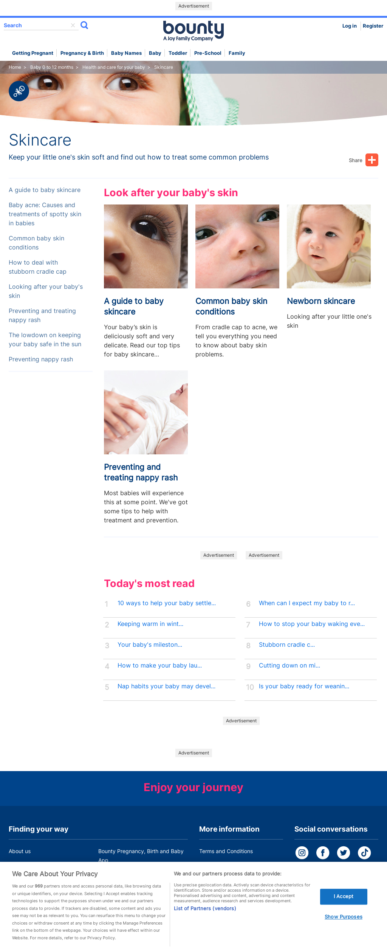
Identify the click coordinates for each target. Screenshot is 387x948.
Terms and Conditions (226, 851)
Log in (349, 26)
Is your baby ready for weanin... (304, 686)
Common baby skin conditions (36, 243)
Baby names (126, 53)
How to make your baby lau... (160, 665)
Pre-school (207, 53)
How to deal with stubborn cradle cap (38, 267)
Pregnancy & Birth (82, 53)
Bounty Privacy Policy (226, 865)
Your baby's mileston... (150, 644)
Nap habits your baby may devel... (166, 686)
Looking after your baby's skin (46, 291)
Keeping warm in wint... (150, 623)
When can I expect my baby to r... (307, 603)
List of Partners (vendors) (205, 915)
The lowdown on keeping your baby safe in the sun (45, 339)
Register (373, 26)
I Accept (343, 903)
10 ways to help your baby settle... (167, 603)
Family (237, 53)
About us (20, 851)
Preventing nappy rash (41, 359)
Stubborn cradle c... (287, 644)
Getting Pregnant (32, 53)
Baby (155, 53)
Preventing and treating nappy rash (42, 315)
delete (73, 25)
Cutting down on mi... (289, 665)
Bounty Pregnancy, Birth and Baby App (141, 855)
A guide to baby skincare (44, 190)
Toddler (178, 53)
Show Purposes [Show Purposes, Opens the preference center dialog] (343, 923)
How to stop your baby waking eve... (312, 623)
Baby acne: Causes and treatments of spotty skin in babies (45, 214)
